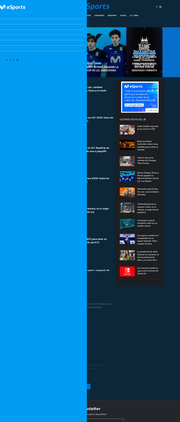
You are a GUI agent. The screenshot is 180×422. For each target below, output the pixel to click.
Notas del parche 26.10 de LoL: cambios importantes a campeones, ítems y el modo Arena (82, 91)
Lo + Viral (134, 15)
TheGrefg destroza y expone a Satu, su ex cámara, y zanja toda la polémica (148, 208)
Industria (112, 15)
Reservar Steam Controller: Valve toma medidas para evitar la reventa (147, 145)
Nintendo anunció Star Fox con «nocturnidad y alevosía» (148, 192)
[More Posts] (65, 386)
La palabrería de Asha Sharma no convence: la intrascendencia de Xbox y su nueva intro (148, 255)
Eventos (87, 15)
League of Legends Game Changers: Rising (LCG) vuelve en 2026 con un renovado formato (144, 63)
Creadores (99, 15)
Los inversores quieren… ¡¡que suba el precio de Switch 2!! (148, 271)
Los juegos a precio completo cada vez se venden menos (147, 223)
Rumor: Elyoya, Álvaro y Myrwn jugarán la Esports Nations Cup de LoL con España (90, 69)
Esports (65, 15)
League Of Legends (50, 15)
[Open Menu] (160, 7)
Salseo (123, 15)
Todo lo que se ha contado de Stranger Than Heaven (146, 160)
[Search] (156, 7)
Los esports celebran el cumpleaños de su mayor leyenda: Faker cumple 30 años (36, 62)
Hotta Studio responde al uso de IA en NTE (147, 127)
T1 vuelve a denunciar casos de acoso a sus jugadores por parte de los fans (82, 366)
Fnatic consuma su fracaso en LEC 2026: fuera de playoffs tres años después (85, 122)
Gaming (76, 15)
